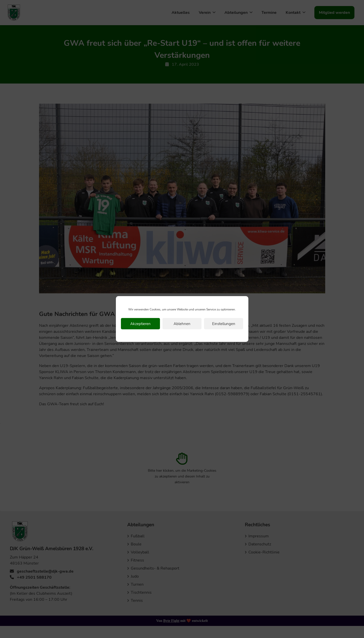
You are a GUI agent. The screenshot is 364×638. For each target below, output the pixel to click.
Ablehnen (182, 323)
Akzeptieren (140, 323)
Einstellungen (223, 323)
